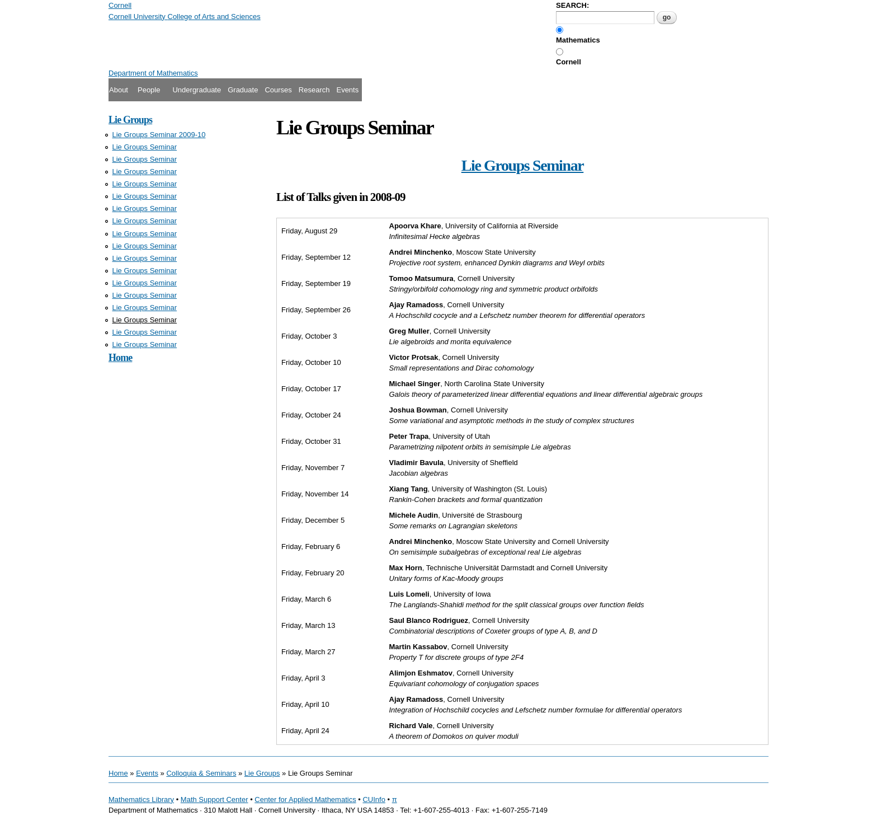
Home (120, 357)
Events (347, 90)
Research (314, 90)
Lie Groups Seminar (144, 147)
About (118, 90)
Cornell (568, 62)
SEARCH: (572, 5)
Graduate (243, 90)
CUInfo (373, 799)
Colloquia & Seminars (201, 773)
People (149, 90)
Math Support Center (214, 799)
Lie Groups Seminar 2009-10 (159, 134)
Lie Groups (130, 119)
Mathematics (578, 40)
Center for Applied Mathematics (305, 799)
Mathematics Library (141, 799)
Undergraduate (196, 90)
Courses (278, 90)
